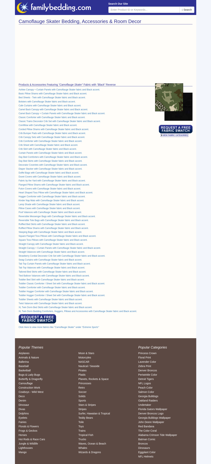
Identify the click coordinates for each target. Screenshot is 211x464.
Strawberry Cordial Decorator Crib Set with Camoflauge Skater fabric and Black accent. (62, 256)
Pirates (82, 370)
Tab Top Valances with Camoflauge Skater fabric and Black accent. (52, 267)
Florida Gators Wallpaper (152, 409)
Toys (81, 426)
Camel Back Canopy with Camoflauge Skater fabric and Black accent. (53, 109)
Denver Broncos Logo (150, 413)
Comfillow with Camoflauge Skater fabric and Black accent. (48, 125)
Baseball (24, 366)
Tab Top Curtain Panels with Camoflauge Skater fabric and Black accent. (55, 263)
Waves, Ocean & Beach (92, 443)
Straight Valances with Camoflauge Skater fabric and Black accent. (52, 252)
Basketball (25, 370)
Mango (23, 452)
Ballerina (24, 361)
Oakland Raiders (148, 400)
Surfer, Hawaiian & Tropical (94, 413)
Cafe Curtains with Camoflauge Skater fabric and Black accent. (50, 105)
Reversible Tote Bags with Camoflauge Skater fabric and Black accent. (54, 220)
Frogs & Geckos (28, 430)
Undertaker (144, 404)
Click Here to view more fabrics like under (59, 327)
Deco (22, 396)
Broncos (143, 443)
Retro (81, 387)
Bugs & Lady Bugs (29, 374)
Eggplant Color (146, 452)
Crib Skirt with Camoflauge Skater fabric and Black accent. (48, 149)
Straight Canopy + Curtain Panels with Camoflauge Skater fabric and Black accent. (60, 248)
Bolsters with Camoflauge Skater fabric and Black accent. (47, 101)
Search (187, 9)
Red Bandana (146, 426)
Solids (81, 396)
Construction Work (29, 387)
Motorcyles (84, 357)
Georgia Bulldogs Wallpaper (154, 417)
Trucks (82, 439)
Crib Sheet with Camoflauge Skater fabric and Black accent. (48, 145)
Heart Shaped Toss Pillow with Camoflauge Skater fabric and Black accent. (56, 192)
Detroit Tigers (146, 379)
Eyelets (23, 417)
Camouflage (26, 383)
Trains (81, 430)
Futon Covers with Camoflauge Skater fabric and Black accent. (50, 188)
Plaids (81, 374)
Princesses (84, 383)
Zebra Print (144, 366)
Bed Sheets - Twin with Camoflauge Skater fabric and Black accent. (52, 97)
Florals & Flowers (29, 426)
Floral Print (144, 357)
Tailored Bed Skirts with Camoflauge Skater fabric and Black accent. (52, 271)
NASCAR (83, 361)
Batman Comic (146, 439)
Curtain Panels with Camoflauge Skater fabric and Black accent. (50, 153)
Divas (22, 409)
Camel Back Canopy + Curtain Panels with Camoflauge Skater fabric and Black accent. (62, 113)
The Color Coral (147, 430)
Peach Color (145, 387)
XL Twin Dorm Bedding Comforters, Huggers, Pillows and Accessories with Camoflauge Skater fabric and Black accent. (78, 311)
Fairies (23, 422)
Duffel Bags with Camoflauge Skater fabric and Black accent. (49, 172)
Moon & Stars (86, 353)
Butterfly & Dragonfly (31, 379)
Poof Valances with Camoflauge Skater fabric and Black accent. (50, 212)
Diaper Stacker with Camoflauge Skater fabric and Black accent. (50, 169)
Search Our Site (118, 3)
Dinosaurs (144, 447)
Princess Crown (147, 353)
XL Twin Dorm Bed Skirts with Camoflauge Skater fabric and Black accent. (55, 307)
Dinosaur (24, 404)
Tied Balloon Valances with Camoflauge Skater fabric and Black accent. (54, 275)
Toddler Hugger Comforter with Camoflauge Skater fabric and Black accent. (56, 291)
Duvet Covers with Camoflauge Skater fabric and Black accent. (50, 176)
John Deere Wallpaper (151, 422)
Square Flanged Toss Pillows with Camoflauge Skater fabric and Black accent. (57, 236)
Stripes (82, 409)
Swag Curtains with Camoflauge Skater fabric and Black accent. (50, 259)
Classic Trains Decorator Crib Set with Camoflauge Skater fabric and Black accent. (60, 121)
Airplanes (24, 353)
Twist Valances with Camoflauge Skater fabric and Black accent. (50, 303)
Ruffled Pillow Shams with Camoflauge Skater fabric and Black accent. (54, 228)
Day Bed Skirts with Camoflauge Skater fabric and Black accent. (50, 161)
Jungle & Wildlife (28, 443)
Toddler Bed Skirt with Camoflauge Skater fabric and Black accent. (52, 279)
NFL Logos (144, 383)
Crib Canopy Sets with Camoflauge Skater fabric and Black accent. (52, 137)
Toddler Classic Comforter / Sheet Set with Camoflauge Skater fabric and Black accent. (62, 283)
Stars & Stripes (87, 404)
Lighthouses (26, 447)
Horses (23, 434)
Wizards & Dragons (89, 452)
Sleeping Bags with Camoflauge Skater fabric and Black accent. (50, 232)
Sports (82, 400)
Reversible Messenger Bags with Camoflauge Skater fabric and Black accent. (57, 216)
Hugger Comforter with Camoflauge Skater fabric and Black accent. (52, 196)
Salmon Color (146, 391)
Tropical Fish (85, 434)
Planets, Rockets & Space (93, 379)
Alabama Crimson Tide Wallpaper (157, 434)
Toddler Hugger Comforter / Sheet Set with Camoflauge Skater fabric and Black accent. (62, 295)
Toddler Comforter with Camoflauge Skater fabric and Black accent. (52, 287)
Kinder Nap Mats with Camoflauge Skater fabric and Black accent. (51, 200)
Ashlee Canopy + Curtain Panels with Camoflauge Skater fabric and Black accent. (59, 89)
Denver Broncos (147, 370)
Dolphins (24, 413)
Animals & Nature (29, 357)
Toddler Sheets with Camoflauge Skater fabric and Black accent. (51, 299)
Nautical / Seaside (88, 366)
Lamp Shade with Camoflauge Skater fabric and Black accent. (49, 204)
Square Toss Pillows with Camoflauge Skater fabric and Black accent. (53, 240)
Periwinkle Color (147, 374)
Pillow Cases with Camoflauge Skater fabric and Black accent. (49, 208)
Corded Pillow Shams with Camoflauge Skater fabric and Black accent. (54, 129)
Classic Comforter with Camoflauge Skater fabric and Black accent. (52, 117)
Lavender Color (147, 361)
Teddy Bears (85, 417)
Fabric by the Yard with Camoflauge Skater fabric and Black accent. (52, 180)
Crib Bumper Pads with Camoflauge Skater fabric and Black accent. (52, 133)
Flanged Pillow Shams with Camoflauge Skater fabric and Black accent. (54, 184)
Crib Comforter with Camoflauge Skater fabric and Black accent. (50, 141)
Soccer (82, 391)
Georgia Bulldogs (148, 396)
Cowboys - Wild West (31, 391)
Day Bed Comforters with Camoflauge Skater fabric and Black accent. (53, 157)
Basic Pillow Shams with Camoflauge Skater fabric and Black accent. (53, 93)
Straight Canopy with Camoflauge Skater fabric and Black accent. (51, 244)
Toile (81, 422)
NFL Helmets (145, 456)
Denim (22, 400)
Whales (82, 447)
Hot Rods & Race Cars (32, 439)
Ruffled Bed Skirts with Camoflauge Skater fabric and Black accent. (52, 224)
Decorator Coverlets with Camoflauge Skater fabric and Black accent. (53, 165)
